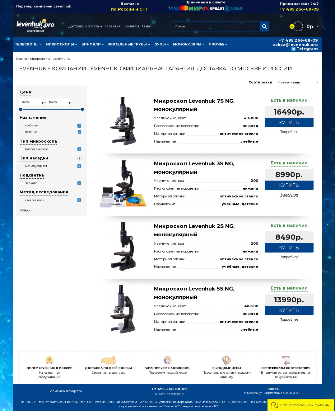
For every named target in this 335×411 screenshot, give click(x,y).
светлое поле (34, 200)
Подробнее (289, 132)
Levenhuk (62, 6)
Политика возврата (65, 391)
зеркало (31, 183)
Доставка (129, 7)
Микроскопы (40, 58)
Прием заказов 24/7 (281, 7)
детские (31, 132)
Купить (289, 122)
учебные (31, 125)
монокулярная (36, 166)
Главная (22, 58)
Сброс (25, 210)
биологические (36, 149)
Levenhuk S (61, 58)
